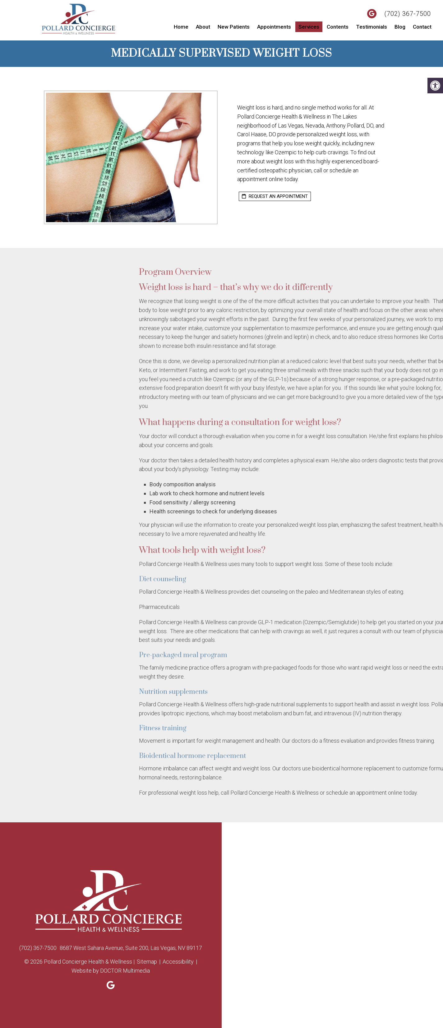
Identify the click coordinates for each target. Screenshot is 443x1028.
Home (181, 27)
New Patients (234, 27)
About (203, 27)
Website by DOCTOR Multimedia (111, 970)
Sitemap (147, 961)
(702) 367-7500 (407, 13)
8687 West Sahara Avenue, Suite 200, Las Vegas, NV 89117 (131, 948)
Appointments (274, 27)
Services (308, 27)
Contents (337, 27)
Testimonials (371, 27)
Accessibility (178, 961)
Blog (400, 27)
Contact (422, 27)
